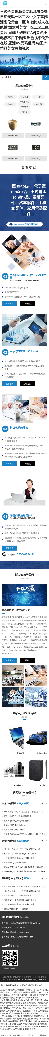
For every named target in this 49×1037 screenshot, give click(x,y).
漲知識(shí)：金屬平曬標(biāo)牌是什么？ (21, 900)
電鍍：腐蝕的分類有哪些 (14, 829)
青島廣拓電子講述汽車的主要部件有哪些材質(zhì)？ (25, 886)
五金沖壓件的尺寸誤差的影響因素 (17, 816)
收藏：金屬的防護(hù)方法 (14, 825)
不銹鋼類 (24, 97)
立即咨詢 (27, 304)
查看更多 (29, 167)
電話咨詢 (43, 1033)
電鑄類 (10, 97)
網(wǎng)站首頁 (6, 1033)
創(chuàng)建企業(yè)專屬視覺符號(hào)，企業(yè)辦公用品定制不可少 (25, 871)
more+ (44, 803)
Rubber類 (38, 104)
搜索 (45, 77)
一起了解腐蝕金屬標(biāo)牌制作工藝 (19, 858)
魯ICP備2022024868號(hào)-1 (26, 979)
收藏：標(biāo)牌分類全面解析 (16, 821)
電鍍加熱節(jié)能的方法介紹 (15, 862)
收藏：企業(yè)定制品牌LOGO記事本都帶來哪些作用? (25, 867)
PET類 (38, 97)
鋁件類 (24, 112)
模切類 (10, 104)
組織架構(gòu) (18, 1033)
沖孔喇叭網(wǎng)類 (24, 104)
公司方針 (31, 1033)
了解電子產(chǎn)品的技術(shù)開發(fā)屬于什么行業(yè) (25, 834)
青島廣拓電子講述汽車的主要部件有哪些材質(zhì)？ (24, 812)
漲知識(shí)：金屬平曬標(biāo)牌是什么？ (21, 854)
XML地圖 (42, 979)
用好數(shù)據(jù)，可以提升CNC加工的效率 (22, 891)
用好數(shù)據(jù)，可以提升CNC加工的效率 (22, 849)
